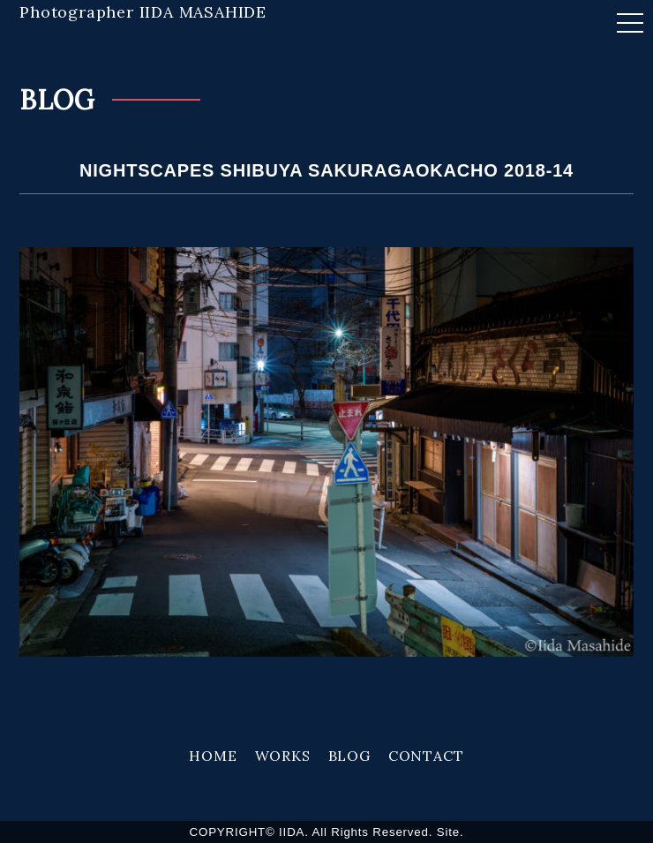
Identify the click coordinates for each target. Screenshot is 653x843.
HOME (212, 755)
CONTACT (426, 755)
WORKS (283, 755)
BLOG (349, 755)
